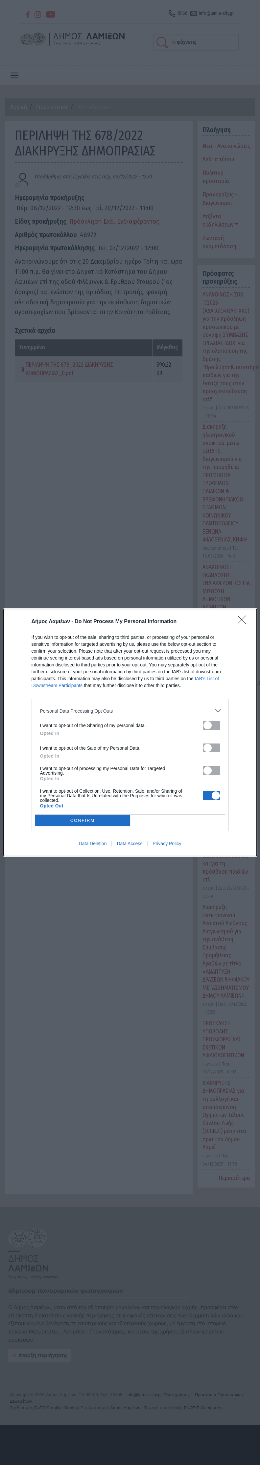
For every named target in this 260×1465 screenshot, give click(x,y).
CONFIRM (82, 820)
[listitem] (130, 710)
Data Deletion (93, 843)
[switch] (211, 725)
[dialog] (130, 732)
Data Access (129, 843)
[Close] (244, 622)
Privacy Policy (167, 843)
